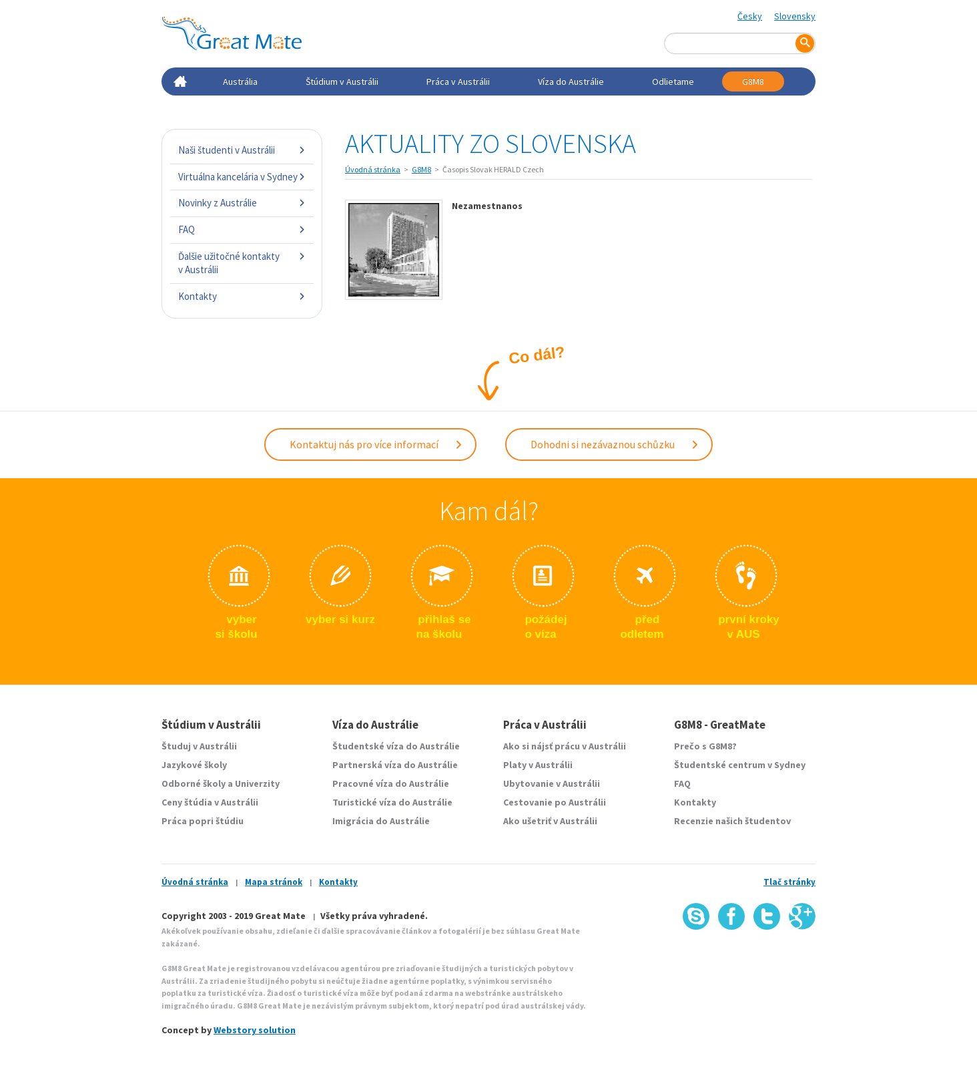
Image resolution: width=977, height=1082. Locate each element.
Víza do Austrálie (571, 81)
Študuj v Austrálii (199, 746)
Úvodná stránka (372, 169)
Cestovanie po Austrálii (554, 802)
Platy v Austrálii (538, 765)
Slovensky (795, 16)
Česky (749, 16)
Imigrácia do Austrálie (381, 821)
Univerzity (257, 783)
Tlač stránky (789, 882)
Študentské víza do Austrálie (396, 746)
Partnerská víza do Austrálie (395, 765)
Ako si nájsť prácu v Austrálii (564, 746)
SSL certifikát (763, 959)
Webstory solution (255, 1030)
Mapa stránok (273, 882)
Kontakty (242, 296)
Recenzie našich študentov (732, 821)
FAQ (242, 229)
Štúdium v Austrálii (342, 81)
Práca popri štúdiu (202, 821)
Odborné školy (193, 783)
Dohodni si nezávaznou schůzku (615, 444)
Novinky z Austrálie (242, 202)
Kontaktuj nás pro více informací (376, 444)
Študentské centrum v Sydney (739, 765)
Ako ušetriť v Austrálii (550, 821)
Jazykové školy (194, 765)
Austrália (240, 81)
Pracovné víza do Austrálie (390, 783)
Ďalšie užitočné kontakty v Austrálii (242, 263)
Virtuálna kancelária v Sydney (242, 176)
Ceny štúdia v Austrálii (209, 802)
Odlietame (673, 81)
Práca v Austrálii (458, 81)
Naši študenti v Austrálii (242, 150)
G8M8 (753, 81)
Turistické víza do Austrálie (392, 802)
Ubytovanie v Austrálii (551, 783)
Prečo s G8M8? (705, 746)
